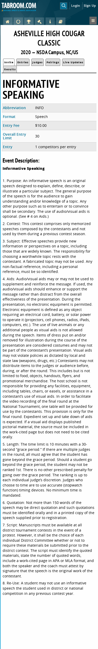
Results (10, 69)
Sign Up (90, 5)
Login (75, 5)
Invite (8, 62)
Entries (22, 62)
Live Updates (73, 62)
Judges (37, 62)
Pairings (53, 62)
